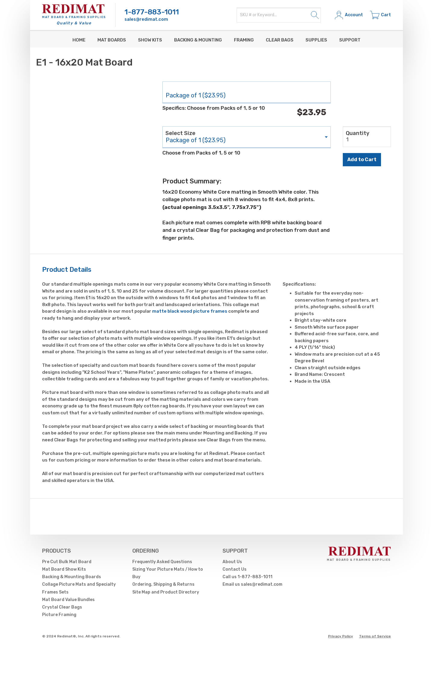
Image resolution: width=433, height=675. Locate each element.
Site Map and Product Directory (165, 592)
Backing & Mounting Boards (71, 576)
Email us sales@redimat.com (252, 584)
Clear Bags (279, 40)
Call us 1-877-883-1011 (247, 576)
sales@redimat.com (146, 19)
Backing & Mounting (198, 40)
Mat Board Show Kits (64, 569)
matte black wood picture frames (189, 311)
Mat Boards (111, 40)
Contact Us (235, 569)
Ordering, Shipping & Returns (163, 584)
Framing (244, 40)
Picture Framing (59, 614)
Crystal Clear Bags (62, 607)
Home (78, 40)
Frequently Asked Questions (162, 561)
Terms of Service (375, 636)
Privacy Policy (340, 636)
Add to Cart (361, 159)
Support (350, 40)
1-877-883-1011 (151, 12)
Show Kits (150, 40)
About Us (232, 561)
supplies (316, 40)
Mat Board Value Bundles (68, 599)
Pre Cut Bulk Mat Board (66, 561)
